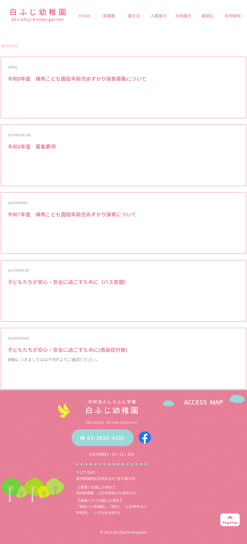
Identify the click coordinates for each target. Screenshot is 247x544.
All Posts (9, 45)
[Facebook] (145, 437)
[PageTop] (230, 519)
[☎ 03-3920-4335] (103, 437)
